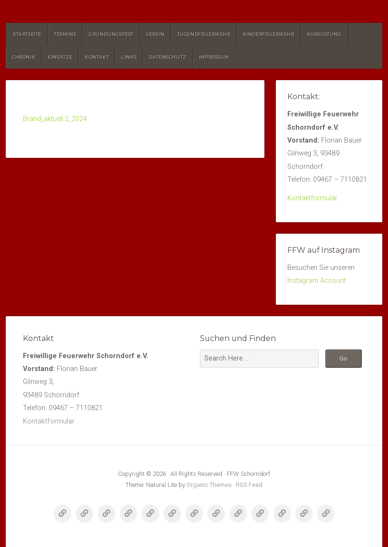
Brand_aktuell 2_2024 (55, 119)
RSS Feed (249, 484)
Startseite (27, 34)
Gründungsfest (111, 34)
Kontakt (97, 57)
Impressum (214, 57)
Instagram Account (316, 281)
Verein (155, 34)
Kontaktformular (312, 198)
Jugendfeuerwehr (204, 34)
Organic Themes (209, 484)
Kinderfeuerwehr (268, 34)
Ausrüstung (324, 34)
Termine (65, 34)
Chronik (23, 57)
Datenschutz (168, 57)
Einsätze (60, 57)
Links (128, 57)
